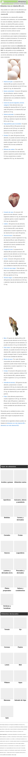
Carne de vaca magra (10, 268)
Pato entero (7, 347)
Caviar (5, 259)
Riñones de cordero (9, 149)
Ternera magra (8, 277)
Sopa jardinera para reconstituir (12, 124)
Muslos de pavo (8, 359)
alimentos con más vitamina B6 (15, 423)
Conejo (6, 371)
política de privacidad (7, 754)
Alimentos (22, 1)
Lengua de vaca (8, 249)
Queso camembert (9, 91)
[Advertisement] (14, 174)
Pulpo (5, 396)
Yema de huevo (8, 235)
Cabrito (6, 224)
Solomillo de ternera (9, 382)
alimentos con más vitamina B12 (10, 425)
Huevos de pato (8, 81)
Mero (5, 338)
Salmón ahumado (9, 114)
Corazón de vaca (8, 212)
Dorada (6, 135)
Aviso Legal (14, 754)
